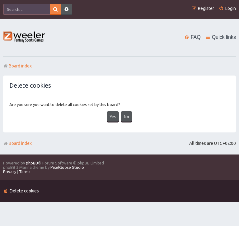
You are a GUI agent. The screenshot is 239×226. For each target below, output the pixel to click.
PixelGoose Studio (67, 166)
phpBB (32, 162)
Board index (17, 142)
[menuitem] (227, 8)
